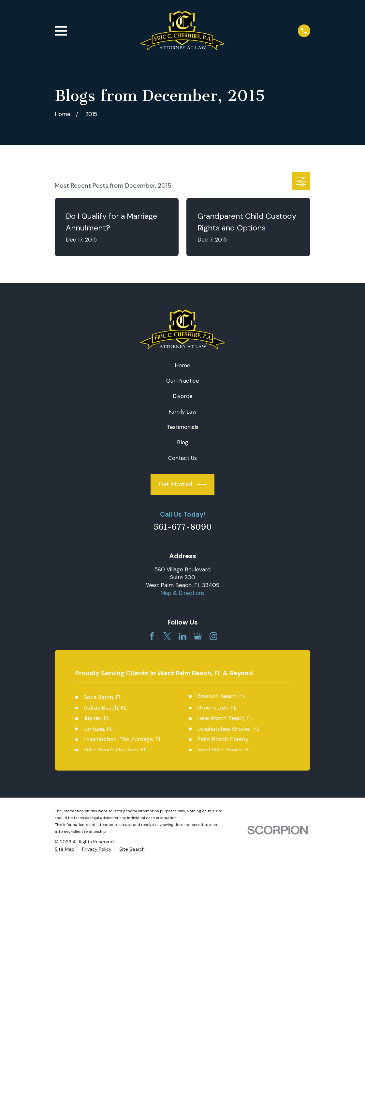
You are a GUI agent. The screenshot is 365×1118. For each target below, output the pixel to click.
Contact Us (182, 458)
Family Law (182, 411)
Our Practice (182, 380)
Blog (182, 442)
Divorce (183, 396)
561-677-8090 (182, 527)
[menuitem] (64, 849)
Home (182, 365)
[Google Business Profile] (198, 636)
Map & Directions (182, 592)
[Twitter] (167, 636)
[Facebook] (152, 636)
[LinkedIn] (182, 636)
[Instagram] (213, 636)
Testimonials (182, 427)
